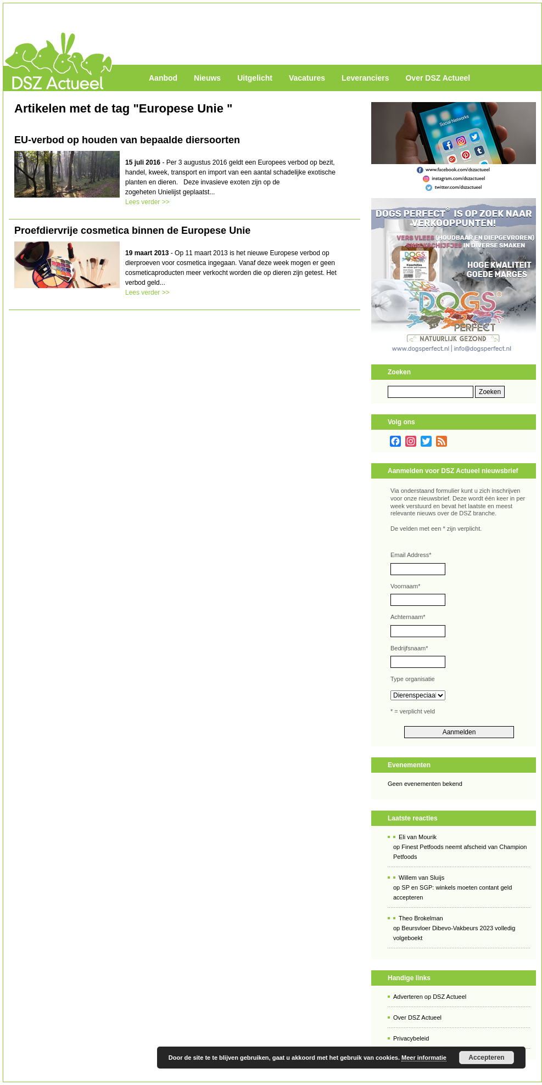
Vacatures (307, 78)
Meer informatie (423, 1057)
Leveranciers (365, 78)
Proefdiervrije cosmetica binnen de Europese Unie (132, 230)
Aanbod (163, 78)
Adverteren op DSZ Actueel (429, 996)
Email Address (411, 555)
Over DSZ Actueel (437, 78)
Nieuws (207, 78)
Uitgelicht (254, 78)
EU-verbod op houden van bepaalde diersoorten (127, 139)
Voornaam (405, 586)
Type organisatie (412, 679)
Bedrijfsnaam (409, 648)
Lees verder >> (147, 202)
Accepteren (486, 1057)
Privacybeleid (411, 1038)
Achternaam (408, 617)
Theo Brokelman (421, 918)
